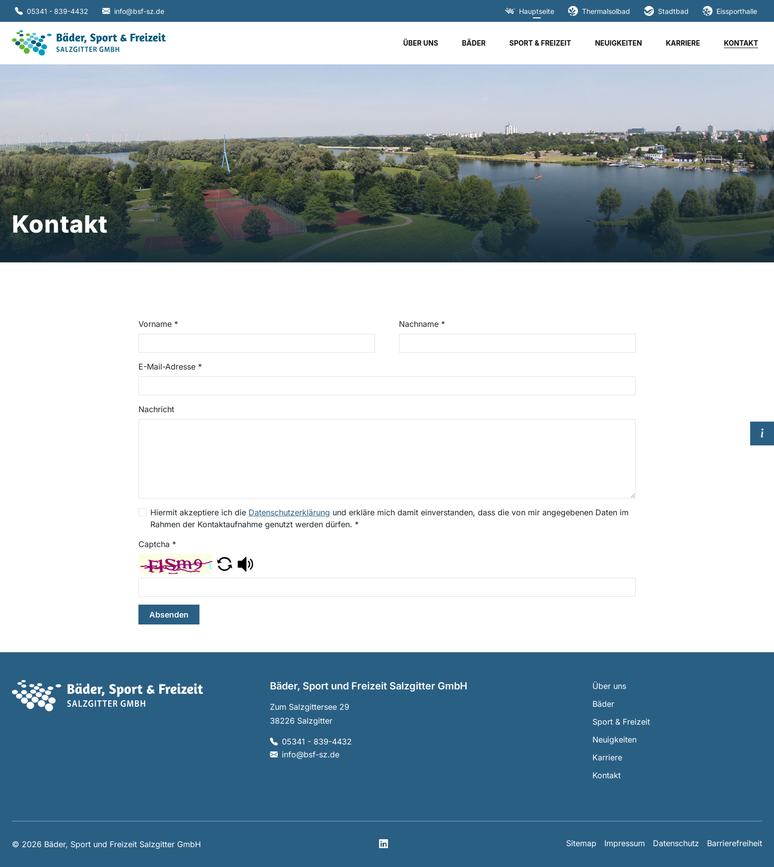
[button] (224, 563)
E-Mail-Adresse (170, 367)
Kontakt (741, 43)
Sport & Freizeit (541, 43)
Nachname (422, 324)
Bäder (474, 43)
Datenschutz (676, 843)
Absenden (169, 614)
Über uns (420, 43)
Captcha (157, 544)
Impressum (624, 843)
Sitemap (581, 843)
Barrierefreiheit (734, 843)
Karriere (683, 43)
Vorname (158, 324)
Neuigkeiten (618, 43)
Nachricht (156, 409)
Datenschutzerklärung (289, 512)
